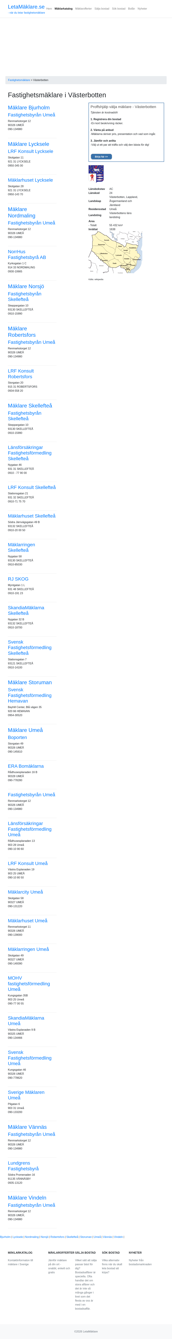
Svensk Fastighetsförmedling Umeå (30, 1058)
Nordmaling (32, 1236)
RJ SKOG (18, 579)
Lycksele (18, 1236)
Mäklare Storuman (30, 682)
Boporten (17, 737)
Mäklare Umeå (25, 730)
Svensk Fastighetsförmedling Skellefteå (30, 647)
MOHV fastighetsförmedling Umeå (29, 983)
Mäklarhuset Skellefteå (31, 516)
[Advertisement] (86, 42)
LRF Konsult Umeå (28, 863)
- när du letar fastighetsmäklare (26, 9)
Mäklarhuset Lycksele (30, 180)
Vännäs (107, 1236)
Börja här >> (101, 156)
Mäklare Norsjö (26, 286)
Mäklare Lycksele (28, 144)
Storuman (86, 1236)
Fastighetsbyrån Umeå (31, 114)
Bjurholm (5, 1236)
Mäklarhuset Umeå (27, 920)
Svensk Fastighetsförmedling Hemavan (30, 695)
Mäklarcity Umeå (25, 892)
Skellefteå (72, 1236)
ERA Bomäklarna (26, 766)
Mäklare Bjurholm (29, 108)
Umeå (97, 1236)
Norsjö (44, 1236)
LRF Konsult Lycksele (30, 151)
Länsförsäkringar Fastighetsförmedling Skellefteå (30, 453)
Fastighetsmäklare (19, 80)
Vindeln (118, 1236)
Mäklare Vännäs (27, 1127)
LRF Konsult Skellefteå (32, 487)
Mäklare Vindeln (27, 1198)
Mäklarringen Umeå (28, 949)
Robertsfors (57, 1236)
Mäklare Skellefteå (30, 406)
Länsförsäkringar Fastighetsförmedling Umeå (30, 829)
